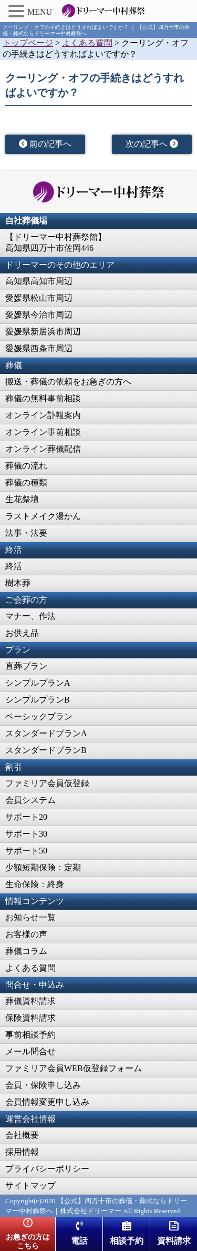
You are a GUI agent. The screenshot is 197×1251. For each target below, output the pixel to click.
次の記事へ (152, 143)
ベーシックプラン (38, 716)
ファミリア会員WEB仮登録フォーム (73, 1068)
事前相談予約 (30, 1034)
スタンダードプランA (46, 733)
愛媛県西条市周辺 (38, 348)
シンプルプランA (37, 682)
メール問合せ (30, 1051)
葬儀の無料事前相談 (43, 398)
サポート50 (26, 850)
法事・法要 (26, 532)
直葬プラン (26, 666)
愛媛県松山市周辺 (38, 297)
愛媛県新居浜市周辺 (43, 331)
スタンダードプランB (46, 750)
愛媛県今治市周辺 (38, 314)
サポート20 (26, 816)
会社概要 (22, 1135)
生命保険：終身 (34, 884)
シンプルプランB (37, 699)
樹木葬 (17, 582)
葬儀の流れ (26, 465)
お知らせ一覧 (30, 917)
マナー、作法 (30, 616)
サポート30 (26, 833)
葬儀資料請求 (30, 1000)
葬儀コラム (26, 951)
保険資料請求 (30, 1017)
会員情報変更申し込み (47, 1101)
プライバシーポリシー (47, 1168)
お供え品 (22, 632)
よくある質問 (30, 967)
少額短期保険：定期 (43, 867)
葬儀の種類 (26, 482)
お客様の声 (26, 934)
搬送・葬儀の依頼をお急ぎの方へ (68, 381)
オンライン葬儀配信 (43, 448)
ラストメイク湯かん (43, 516)
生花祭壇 (22, 499)
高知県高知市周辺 (38, 281)
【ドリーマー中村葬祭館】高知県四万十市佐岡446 (55, 242)
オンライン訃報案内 (43, 415)
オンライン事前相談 (43, 432)
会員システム (30, 800)
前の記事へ (45, 143)
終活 (13, 566)
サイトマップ (30, 1185)
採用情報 (22, 1151)
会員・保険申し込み (43, 1085)
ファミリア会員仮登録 (47, 783)
